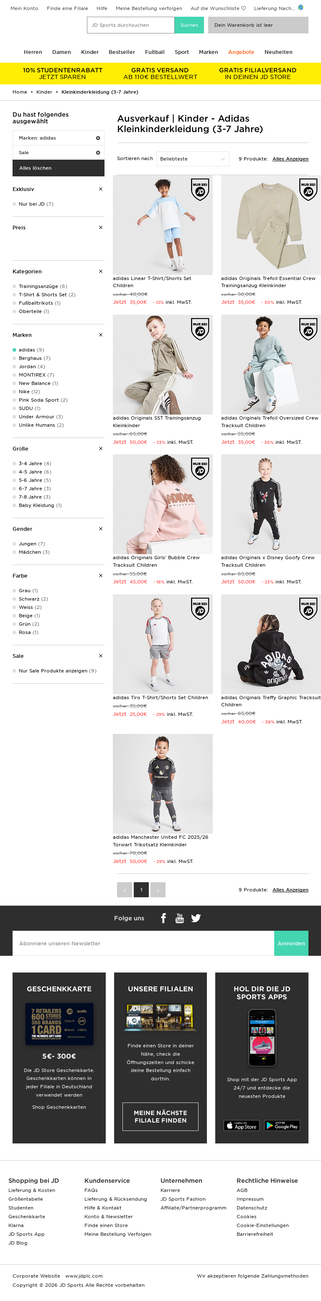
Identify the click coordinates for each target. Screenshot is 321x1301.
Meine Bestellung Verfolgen (117, 1234)
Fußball (155, 52)
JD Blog (18, 1243)
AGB (242, 1190)
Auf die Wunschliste (215, 8)
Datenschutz (252, 1208)
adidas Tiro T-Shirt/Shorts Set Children (160, 697)
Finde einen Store (106, 1225)
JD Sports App (26, 1234)
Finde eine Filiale (67, 8)
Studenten (20, 1208)
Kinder (90, 52)
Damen (61, 52)
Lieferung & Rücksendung (115, 1199)
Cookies (247, 1217)
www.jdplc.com (83, 1276)
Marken (208, 52)
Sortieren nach (135, 158)
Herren (33, 52)
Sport (182, 52)
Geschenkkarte (26, 1217)
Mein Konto (24, 8)
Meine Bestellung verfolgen (149, 8)
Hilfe (102, 8)
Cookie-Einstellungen (263, 1225)
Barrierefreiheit (255, 1234)
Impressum (250, 1199)
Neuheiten (279, 52)
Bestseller (122, 52)
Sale (59, 152)
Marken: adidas (59, 138)
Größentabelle (25, 1199)
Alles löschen (35, 168)
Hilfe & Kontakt (103, 1208)
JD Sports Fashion (183, 1199)
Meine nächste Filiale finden (160, 1117)
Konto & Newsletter (108, 1217)
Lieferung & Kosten (31, 1190)
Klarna (16, 1225)
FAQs (91, 1190)
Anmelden (291, 943)
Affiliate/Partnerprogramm (193, 1208)
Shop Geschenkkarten (59, 1107)
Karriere (170, 1190)
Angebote (241, 52)
